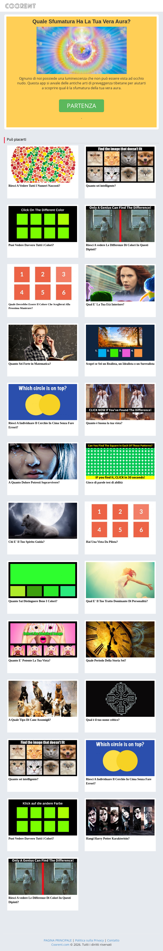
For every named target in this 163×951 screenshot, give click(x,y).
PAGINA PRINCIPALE (58, 940)
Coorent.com (60, 945)
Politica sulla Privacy (89, 940)
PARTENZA (81, 106)
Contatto (113, 940)
